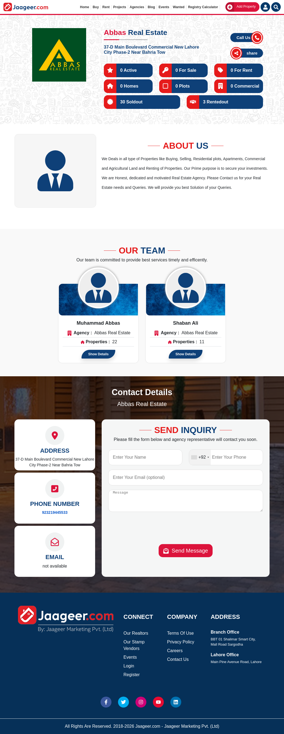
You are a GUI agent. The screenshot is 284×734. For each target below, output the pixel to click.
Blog (151, 7)
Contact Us (178, 659)
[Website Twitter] (123, 702)
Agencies (137, 7)
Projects (119, 7)
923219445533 (54, 512)
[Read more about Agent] (98, 288)
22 (114, 341)
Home (84, 7)
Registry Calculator (203, 7)
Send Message (185, 555)
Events (164, 7)
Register (131, 674)
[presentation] (185, 533)
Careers (175, 650)
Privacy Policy (180, 642)
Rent (106, 7)
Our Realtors (135, 633)
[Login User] (265, 7)
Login (128, 666)
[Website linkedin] (175, 702)
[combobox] (200, 457)
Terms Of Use (180, 633)
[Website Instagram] (140, 702)
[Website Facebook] (106, 702)
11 (202, 341)
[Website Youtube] (158, 702)
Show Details (98, 354)
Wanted (179, 7)
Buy (96, 7)
